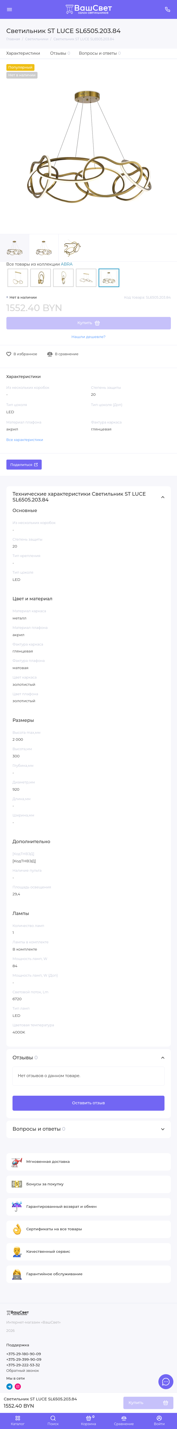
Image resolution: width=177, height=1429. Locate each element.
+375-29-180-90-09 (23, 1354)
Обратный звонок (22, 1370)
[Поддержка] (167, 9)
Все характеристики (24, 440)
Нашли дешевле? (88, 336)
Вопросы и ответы (100, 53)
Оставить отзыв (88, 1102)
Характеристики (23, 53)
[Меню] (9, 9)
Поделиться (24, 465)
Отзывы (60, 53)
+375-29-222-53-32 (23, 1365)
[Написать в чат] (165, 1381)
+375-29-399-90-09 (23, 1359)
